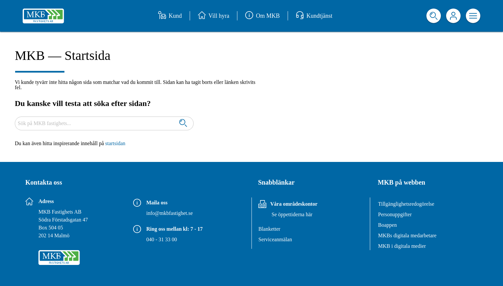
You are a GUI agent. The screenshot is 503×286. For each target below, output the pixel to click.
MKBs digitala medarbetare (407, 235)
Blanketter (269, 229)
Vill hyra (213, 15)
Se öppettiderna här (292, 214)
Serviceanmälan (275, 239)
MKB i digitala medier (402, 246)
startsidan (115, 143)
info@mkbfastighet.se (169, 213)
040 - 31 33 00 (161, 239)
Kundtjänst (314, 15)
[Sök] (183, 123)
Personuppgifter (395, 214)
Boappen (387, 225)
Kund (170, 15)
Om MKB (262, 15)
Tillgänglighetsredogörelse (406, 204)
